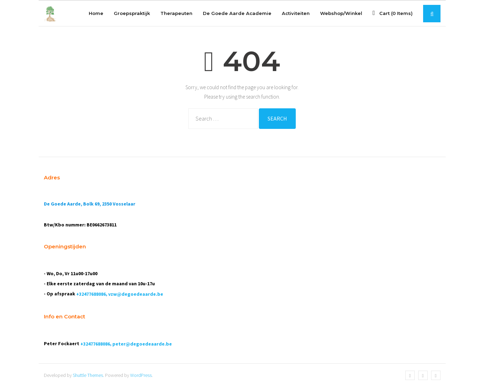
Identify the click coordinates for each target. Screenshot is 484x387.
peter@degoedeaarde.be (142, 344)
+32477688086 (91, 294)
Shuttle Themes (88, 375)
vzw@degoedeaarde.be (135, 294)
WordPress (141, 375)
